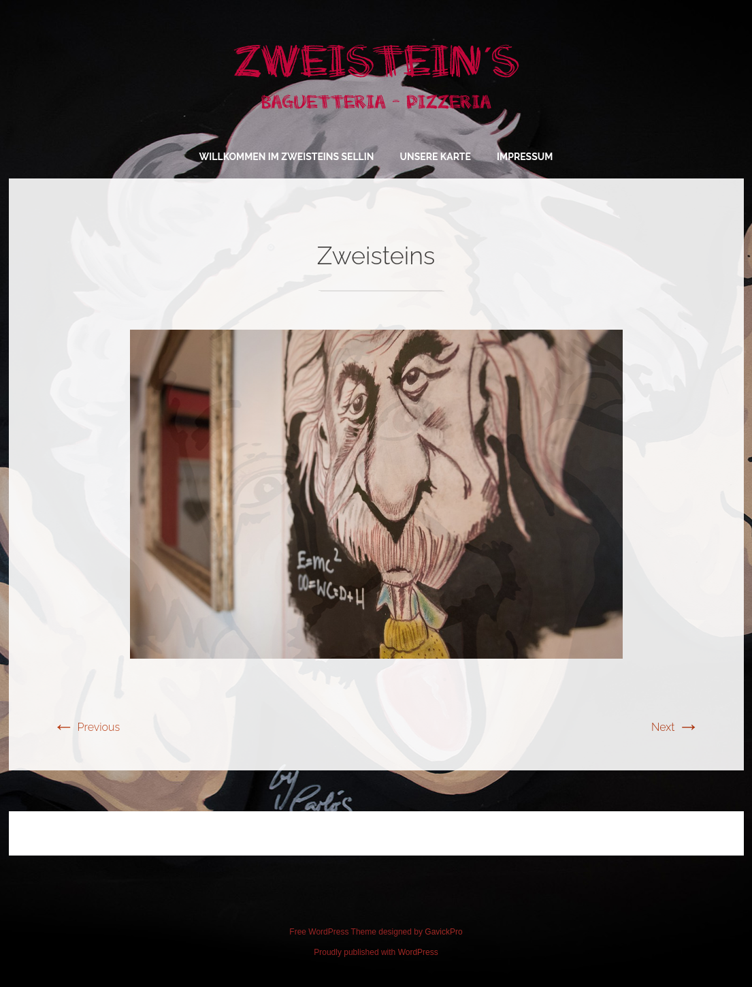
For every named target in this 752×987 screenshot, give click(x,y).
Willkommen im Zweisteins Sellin (286, 156)
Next (675, 727)
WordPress (418, 952)
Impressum (525, 156)
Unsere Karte (435, 156)
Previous (86, 727)
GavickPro (443, 932)
